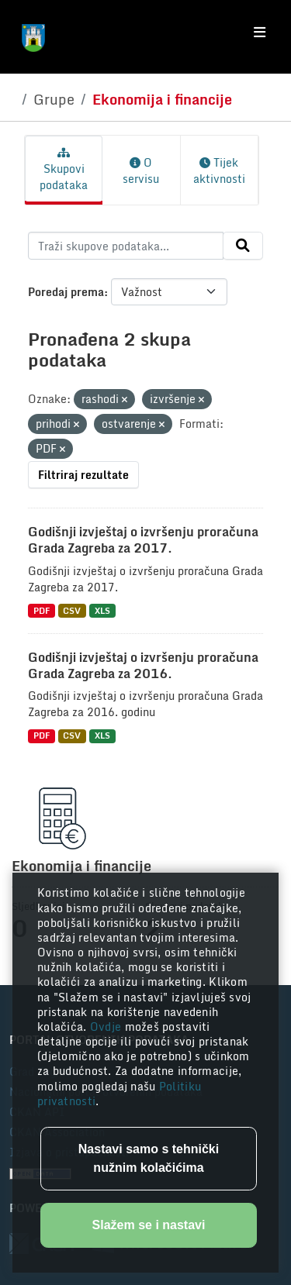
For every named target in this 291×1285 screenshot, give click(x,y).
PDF (41, 610)
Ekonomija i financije (162, 99)
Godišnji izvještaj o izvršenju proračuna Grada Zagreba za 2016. (143, 665)
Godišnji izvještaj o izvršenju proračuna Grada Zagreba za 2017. (143, 540)
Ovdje (107, 1026)
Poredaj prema (66, 292)
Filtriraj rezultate (83, 475)
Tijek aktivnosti (219, 170)
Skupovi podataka (64, 170)
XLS (102, 610)
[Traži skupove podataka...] (125, 246)
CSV (72, 610)
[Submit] (243, 246)
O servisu (141, 170)
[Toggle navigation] (259, 32)
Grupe (53, 99)
